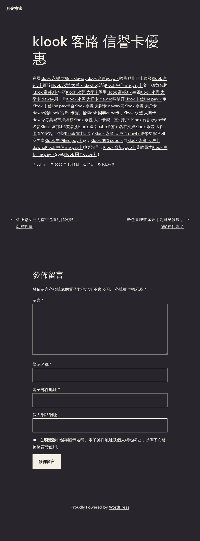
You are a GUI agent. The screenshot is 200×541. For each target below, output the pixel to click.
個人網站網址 (45, 414)
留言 (38, 300)
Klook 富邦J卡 (45, 92)
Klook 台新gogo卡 (103, 78)
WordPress (119, 507)
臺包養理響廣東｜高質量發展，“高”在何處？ (155, 223)
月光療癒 (14, 8)
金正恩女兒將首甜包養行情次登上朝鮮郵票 (46, 223)
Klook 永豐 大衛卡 (82, 92)
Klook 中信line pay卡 (124, 85)
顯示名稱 (42, 364)
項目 (90, 164)
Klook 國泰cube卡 (103, 112)
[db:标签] (108, 164)
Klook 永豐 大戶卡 (89, 119)
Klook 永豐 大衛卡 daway (64, 78)
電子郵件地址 (46, 389)
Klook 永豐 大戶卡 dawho (74, 85)
